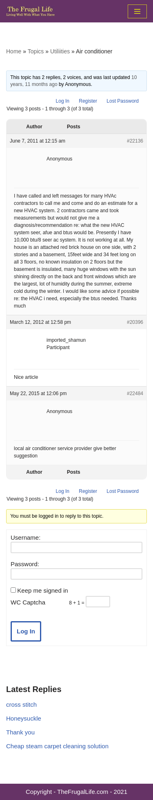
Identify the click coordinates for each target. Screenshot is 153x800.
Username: (25, 537)
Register (88, 101)
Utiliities (60, 51)
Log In (62, 101)
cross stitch (21, 704)
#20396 (135, 322)
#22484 (135, 393)
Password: (25, 563)
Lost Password (122, 101)
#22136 (135, 141)
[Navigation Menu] (137, 11)
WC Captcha (28, 602)
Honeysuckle (23, 718)
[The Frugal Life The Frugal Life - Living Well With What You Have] (30, 11)
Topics (36, 51)
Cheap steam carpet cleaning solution (57, 746)
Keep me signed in (42, 590)
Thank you (20, 732)
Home (13, 51)
